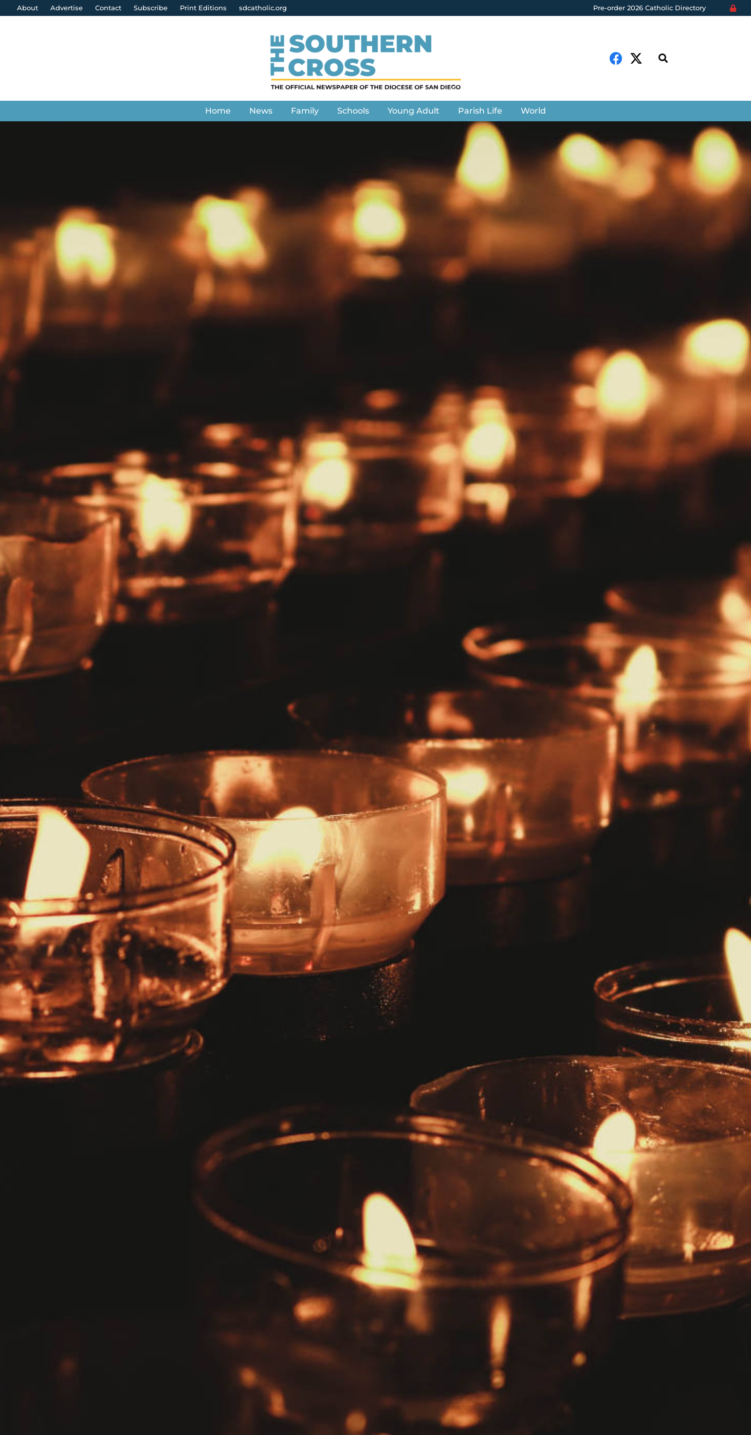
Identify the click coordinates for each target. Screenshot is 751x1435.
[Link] (375, 63)
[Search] (663, 58)
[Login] (733, 8)
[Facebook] (616, 58)
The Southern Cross (72, 821)
